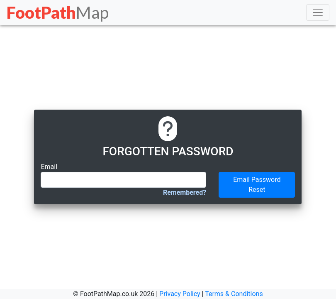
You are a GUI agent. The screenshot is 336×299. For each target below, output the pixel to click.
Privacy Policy (179, 294)
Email (49, 167)
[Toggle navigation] (317, 12)
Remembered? (184, 192)
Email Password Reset (256, 185)
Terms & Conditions (234, 294)
